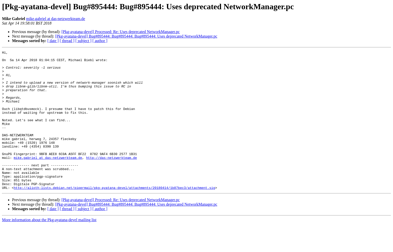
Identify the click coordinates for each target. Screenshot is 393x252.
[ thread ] (67, 41)
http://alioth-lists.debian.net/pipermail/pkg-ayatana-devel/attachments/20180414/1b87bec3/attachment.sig (114, 215)
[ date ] (53, 41)
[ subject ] (83, 41)
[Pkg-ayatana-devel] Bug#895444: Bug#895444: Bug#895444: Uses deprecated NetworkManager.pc (136, 36)
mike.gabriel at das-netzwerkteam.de (55, 19)
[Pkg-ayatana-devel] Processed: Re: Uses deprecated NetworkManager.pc (120, 32)
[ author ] (100, 41)
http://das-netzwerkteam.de (111, 179)
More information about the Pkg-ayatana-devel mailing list (49, 247)
